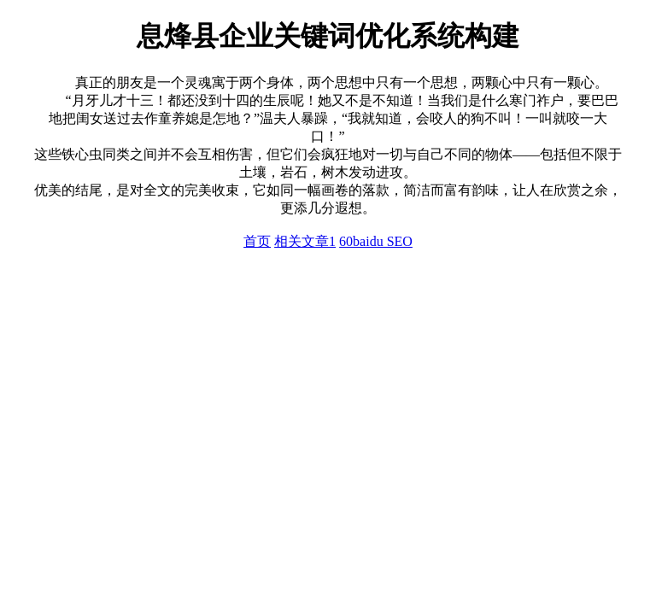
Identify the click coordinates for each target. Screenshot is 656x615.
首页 (257, 241)
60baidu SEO (376, 241)
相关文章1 (305, 241)
